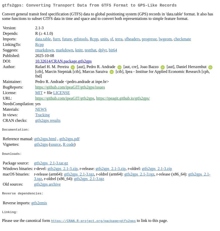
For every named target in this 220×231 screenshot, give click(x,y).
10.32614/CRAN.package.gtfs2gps (63, 62)
